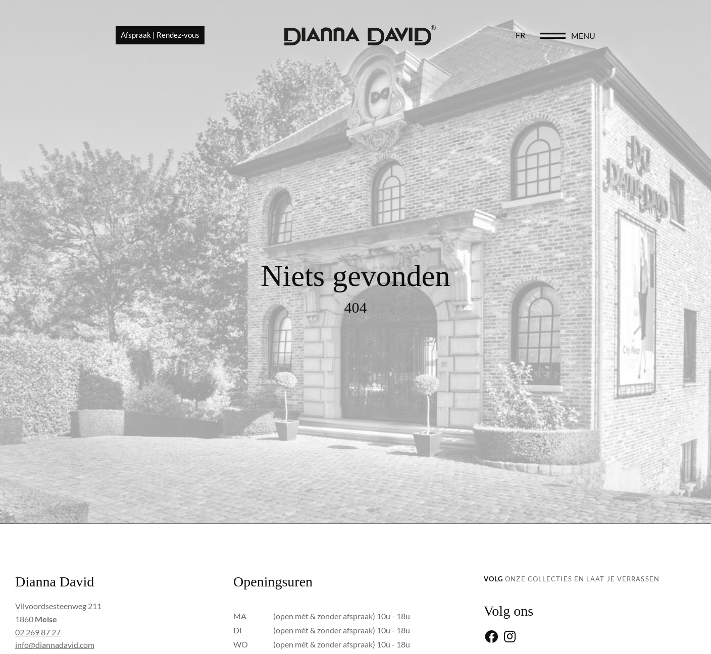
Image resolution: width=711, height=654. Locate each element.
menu (658, 36)
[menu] (628, 36)
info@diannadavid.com (54, 644)
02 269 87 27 (38, 632)
